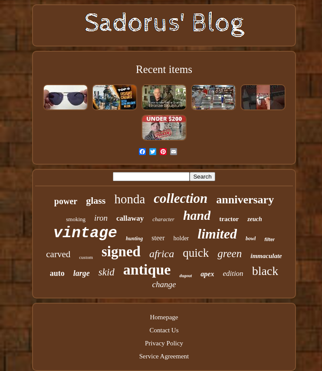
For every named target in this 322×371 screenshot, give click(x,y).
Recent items (164, 69)
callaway (130, 218)
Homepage (164, 317)
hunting (134, 238)
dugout (185, 275)
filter (269, 239)
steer (157, 238)
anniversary (245, 199)
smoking (75, 219)
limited (217, 234)
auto (57, 273)
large (81, 273)
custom (86, 257)
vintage (85, 233)
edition (233, 273)
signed (121, 251)
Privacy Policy (164, 343)
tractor (229, 218)
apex (207, 274)
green (229, 253)
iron (101, 217)
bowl (251, 238)
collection (180, 198)
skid (107, 272)
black (265, 271)
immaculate (266, 255)
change (164, 284)
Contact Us (163, 330)
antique (147, 270)
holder (181, 238)
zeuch (254, 219)
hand (196, 215)
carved (58, 254)
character (163, 219)
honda (129, 199)
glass (95, 200)
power (65, 201)
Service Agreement (164, 356)
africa (161, 253)
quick (196, 252)
